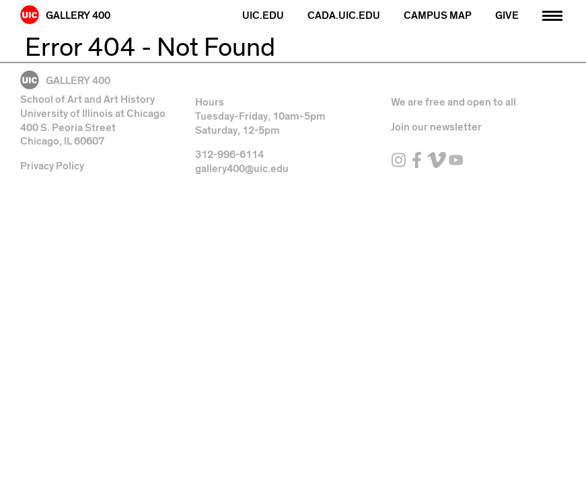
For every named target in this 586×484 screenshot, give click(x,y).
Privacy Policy (52, 166)
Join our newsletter (436, 127)
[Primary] (552, 14)
